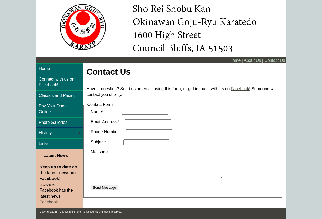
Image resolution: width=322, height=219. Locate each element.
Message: (100, 152)
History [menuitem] (45, 133)
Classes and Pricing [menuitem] (57, 95)
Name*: (106, 112)
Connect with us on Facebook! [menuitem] (56, 82)
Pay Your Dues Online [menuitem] (53, 109)
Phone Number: (108, 132)
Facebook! (240, 89)
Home (235, 60)
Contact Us (274, 60)
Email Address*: (107, 122)
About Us (252, 60)
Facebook (49, 202)
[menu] (59, 106)
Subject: (106, 142)
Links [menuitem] (44, 143)
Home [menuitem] (44, 68)
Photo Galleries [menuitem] (53, 122)
